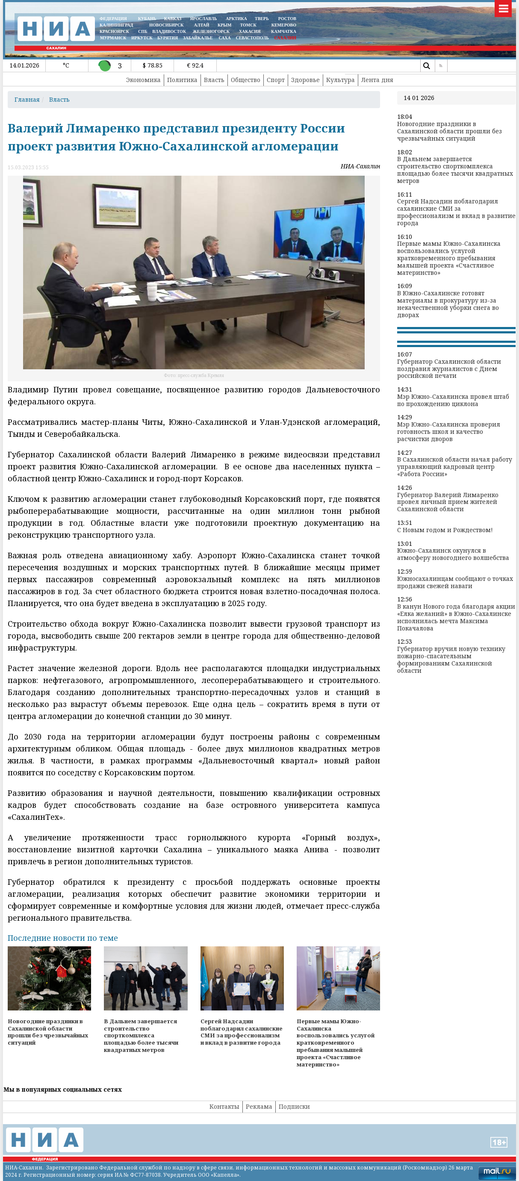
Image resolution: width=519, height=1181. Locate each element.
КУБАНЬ (147, 18)
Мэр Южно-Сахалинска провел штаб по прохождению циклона (453, 400)
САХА (224, 37)
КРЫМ (225, 25)
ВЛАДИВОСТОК (169, 31)
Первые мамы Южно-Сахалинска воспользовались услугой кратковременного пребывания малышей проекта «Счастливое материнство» (449, 258)
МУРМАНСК (113, 37)
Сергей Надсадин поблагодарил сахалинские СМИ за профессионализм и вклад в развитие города (456, 212)
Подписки (294, 1106)
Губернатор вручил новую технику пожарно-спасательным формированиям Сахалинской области (451, 659)
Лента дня (377, 80)
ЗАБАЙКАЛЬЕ (198, 37)
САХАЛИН (285, 37)
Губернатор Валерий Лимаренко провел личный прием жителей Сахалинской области (447, 502)
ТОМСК (249, 25)
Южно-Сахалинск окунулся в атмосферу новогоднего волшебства (453, 554)
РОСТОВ (287, 18)
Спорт (276, 80)
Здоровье (305, 80)
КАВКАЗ (173, 18)
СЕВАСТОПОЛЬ (252, 37)
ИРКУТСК (141, 37)
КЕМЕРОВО (283, 25)
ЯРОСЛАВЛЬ (203, 18)
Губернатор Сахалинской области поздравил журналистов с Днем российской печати (449, 369)
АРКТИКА (236, 18)
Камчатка (283, 31)
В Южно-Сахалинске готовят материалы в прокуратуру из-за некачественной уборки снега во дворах (448, 304)
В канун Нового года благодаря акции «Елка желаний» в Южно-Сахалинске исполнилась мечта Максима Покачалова (456, 617)
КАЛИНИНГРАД (116, 25)
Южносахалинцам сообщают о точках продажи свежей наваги (455, 582)
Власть (214, 80)
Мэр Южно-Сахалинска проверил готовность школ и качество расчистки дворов (448, 431)
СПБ (142, 31)
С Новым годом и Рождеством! (445, 530)
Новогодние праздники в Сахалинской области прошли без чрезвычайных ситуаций (449, 131)
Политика (182, 80)
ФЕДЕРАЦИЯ (113, 18)
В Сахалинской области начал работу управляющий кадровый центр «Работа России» (454, 466)
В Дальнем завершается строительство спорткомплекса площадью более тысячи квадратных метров (455, 170)
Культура (340, 80)
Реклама (259, 1106)
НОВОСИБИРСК (166, 25)
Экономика (143, 80)
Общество (245, 80)
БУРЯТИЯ (167, 37)
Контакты (224, 1106)
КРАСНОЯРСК (114, 31)
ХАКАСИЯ (249, 31)
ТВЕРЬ (262, 18)
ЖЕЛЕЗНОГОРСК (211, 31)
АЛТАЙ (201, 25)
